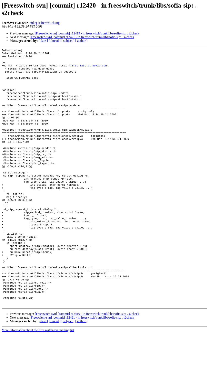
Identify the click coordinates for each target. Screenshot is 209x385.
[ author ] (81, 40)
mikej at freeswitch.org (45, 22)
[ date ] (43, 40)
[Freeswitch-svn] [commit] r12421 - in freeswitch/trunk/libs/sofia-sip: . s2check (82, 37)
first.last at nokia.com (88, 69)
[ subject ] (67, 40)
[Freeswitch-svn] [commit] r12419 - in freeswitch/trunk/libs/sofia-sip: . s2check (87, 33)
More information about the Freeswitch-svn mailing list (38, 381)
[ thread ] (55, 40)
